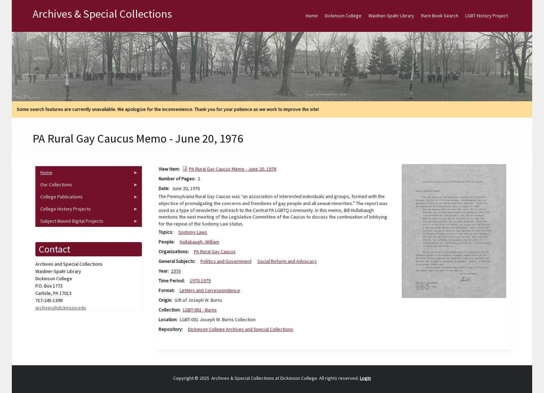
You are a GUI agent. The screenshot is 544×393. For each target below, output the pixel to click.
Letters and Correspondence (210, 290)
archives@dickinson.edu (60, 308)
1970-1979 (200, 280)
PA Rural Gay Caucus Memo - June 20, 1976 (232, 169)
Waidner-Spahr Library (391, 15)
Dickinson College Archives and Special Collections (240, 329)
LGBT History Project (486, 15)
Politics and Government (226, 261)
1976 (176, 271)
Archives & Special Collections (102, 14)
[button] (454, 231)
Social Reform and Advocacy (287, 261)
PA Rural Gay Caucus (215, 251)
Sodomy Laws (192, 232)
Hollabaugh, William (199, 242)
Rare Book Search (439, 15)
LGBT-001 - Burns (200, 310)
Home (312, 15)
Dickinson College (343, 15)
